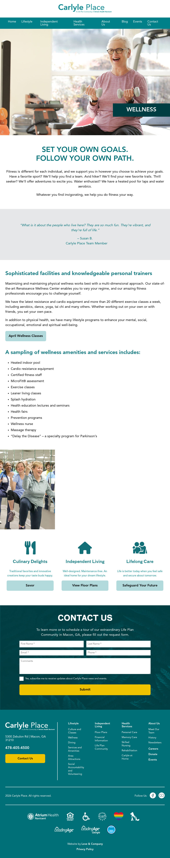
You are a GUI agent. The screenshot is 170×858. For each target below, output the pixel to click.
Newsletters (154, 743)
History (152, 738)
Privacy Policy (85, 849)
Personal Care (129, 732)
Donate (152, 754)
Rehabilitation (129, 750)
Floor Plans (101, 732)
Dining (71, 743)
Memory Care (129, 737)
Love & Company (92, 844)
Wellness (73, 738)
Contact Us (25, 758)
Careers (153, 749)
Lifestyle (73, 723)
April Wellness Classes (26, 336)
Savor (30, 585)
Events (152, 760)
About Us (154, 723)
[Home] (85, 8)
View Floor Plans (85, 585)
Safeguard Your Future (140, 585)
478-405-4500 (17, 748)
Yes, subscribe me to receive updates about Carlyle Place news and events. (66, 678)
